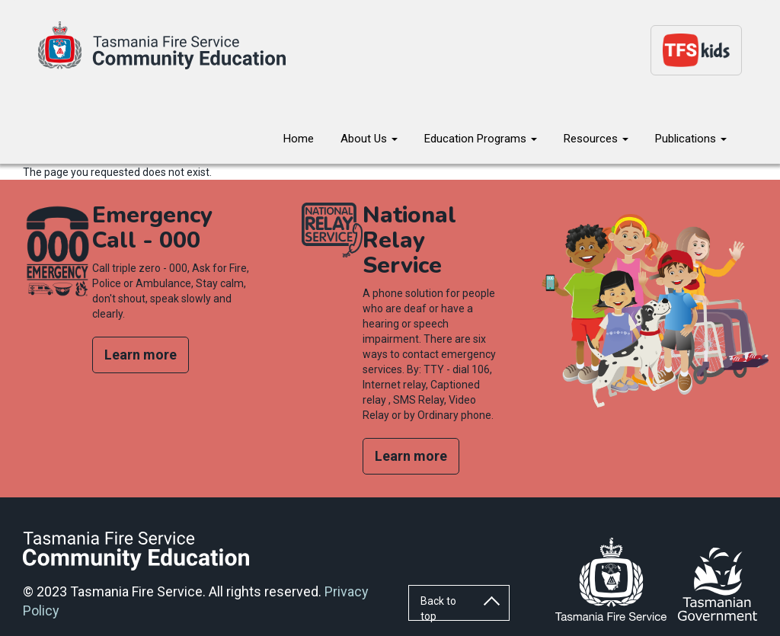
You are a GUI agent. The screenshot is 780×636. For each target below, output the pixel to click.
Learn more (140, 355)
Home (298, 138)
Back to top (438, 608)
